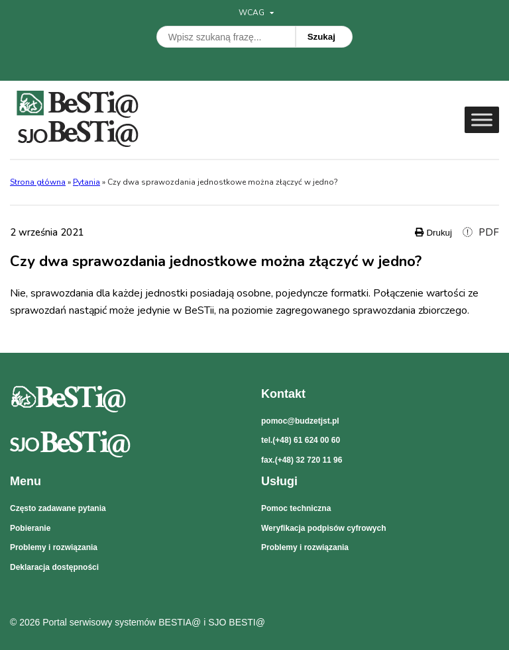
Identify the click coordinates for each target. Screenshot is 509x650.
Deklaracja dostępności (54, 567)
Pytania (86, 182)
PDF (481, 232)
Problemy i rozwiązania (53, 547)
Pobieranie (30, 528)
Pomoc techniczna (296, 508)
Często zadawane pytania (58, 508)
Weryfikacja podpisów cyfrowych (323, 528)
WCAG (256, 12)
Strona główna (38, 182)
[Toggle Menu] (481, 119)
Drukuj (433, 233)
